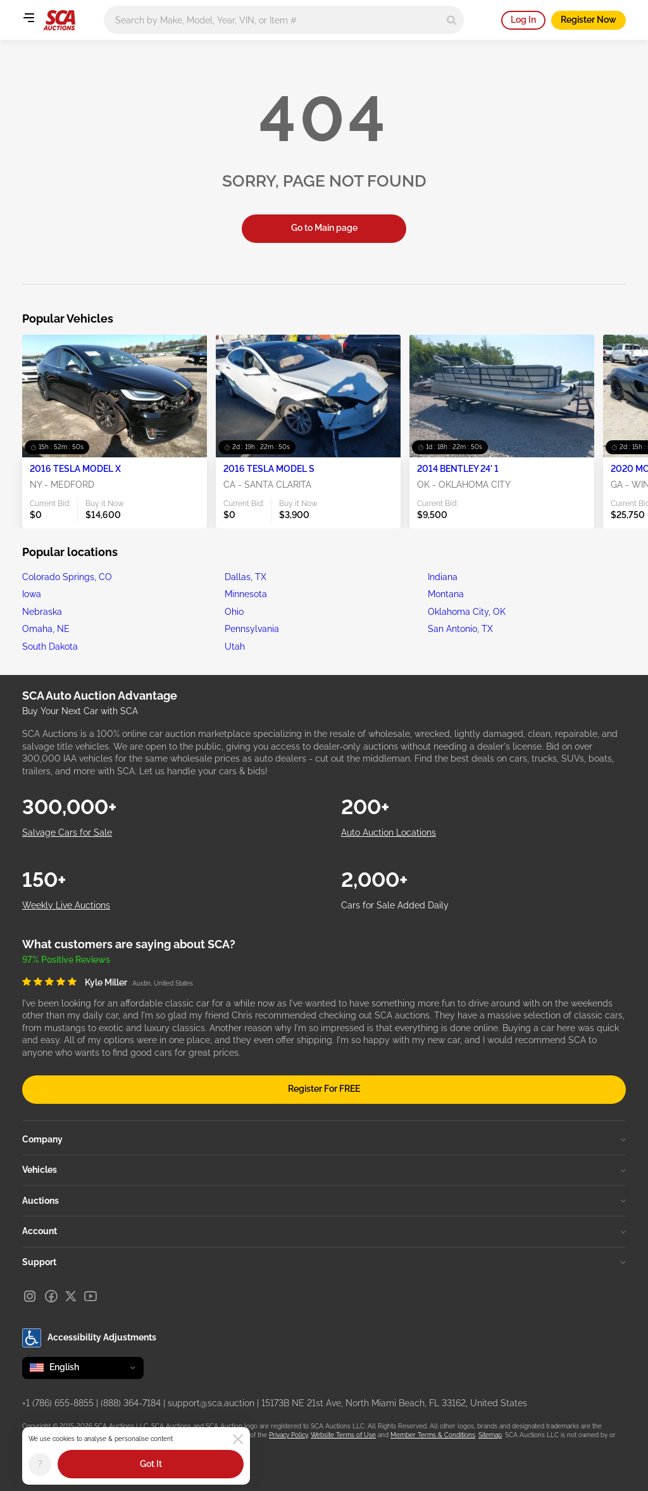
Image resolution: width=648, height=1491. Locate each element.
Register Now (588, 20)
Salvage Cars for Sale (67, 832)
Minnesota (246, 594)
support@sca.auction (211, 1403)
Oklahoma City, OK (467, 612)
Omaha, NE (46, 629)
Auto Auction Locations (388, 832)
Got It (151, 1464)
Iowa (31, 594)
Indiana (443, 577)
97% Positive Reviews (66, 960)
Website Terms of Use (343, 1435)
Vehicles (324, 1170)
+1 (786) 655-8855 (58, 1403)
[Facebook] (51, 1296)
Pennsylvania (252, 629)
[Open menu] (28, 17)
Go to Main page (324, 228)
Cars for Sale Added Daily (395, 905)
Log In (523, 20)
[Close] (238, 1439)
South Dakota (50, 646)
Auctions (324, 1201)
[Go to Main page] (59, 20)
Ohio (234, 612)
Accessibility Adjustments (89, 1337)
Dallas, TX (245, 577)
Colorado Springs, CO (67, 577)
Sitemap (490, 1435)
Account (324, 1231)
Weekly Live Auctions (66, 905)
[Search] (451, 19)
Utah (235, 646)
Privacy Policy (288, 1435)
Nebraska (42, 612)
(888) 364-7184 (131, 1403)
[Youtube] (90, 1296)
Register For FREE (324, 1089)
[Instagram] (29, 1296)
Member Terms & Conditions (432, 1435)
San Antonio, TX (460, 629)
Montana (446, 594)
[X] (71, 1296)
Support (324, 1262)
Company (324, 1139)
